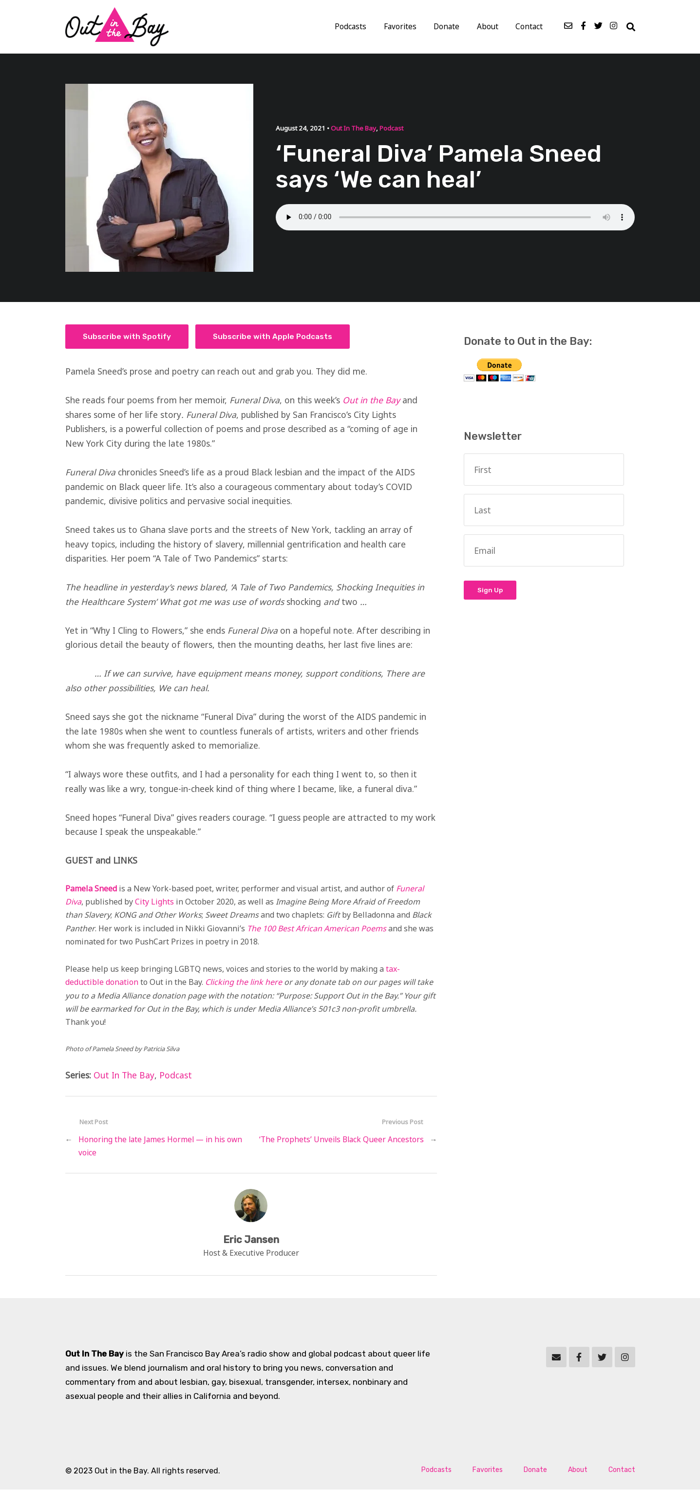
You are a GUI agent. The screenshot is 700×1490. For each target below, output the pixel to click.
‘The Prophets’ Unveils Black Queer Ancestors (341, 1140)
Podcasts (353, 27)
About (488, 27)
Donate (448, 27)
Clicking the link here (243, 982)
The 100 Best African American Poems (316, 928)
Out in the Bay (372, 400)
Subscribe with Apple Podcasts (273, 337)
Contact (529, 27)
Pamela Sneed (91, 889)
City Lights (154, 902)
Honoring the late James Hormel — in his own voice (160, 1146)
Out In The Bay (353, 128)
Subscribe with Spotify (127, 337)
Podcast (391, 128)
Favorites (402, 27)
